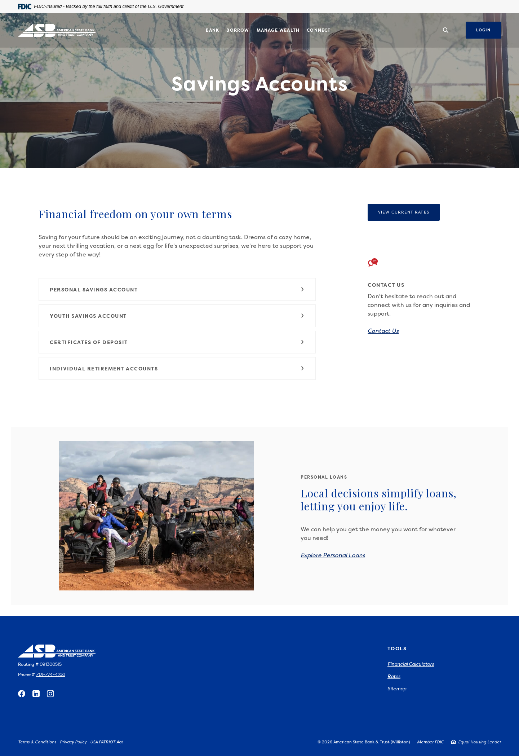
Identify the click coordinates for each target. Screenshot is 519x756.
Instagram (50, 693)
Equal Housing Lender (479, 742)
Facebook (21, 693)
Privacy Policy (73, 742)
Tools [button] (397, 648)
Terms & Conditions (37, 742)
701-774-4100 (50, 674)
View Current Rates (403, 212)
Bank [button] (212, 30)
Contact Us (383, 331)
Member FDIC (430, 742)
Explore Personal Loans (333, 555)
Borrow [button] (237, 30)
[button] (177, 289)
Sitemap (396, 688)
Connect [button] (319, 30)
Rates (393, 676)
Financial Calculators (410, 664)
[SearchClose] (446, 30)
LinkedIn (36, 693)
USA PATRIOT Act (106, 742)
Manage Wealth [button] (278, 30)
